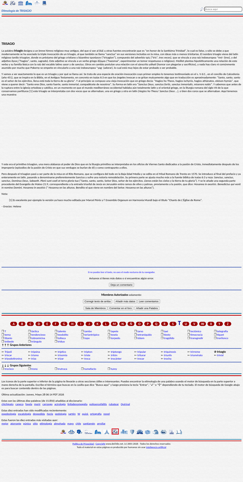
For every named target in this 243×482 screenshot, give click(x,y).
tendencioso (38, 334)
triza (33, 358)
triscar (8, 355)
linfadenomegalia (78, 404)
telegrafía (222, 331)
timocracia (196, 334)
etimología (46, 423)
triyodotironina (13, 358)
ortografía (95, 414)
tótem (140, 338)
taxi (166, 331)
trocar (140, 358)
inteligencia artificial (156, 447)
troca (87, 358)
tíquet (220, 334)
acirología (59, 404)
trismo (35, 355)
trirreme (195, 351)
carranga (48, 404)
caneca (19, 404)
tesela (114, 334)
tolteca (62, 338)
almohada (59, 423)
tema (8, 334)
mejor (5, 423)
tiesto (167, 334)
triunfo (168, 355)
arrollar (101, 423)
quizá (85, 414)
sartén (72, 414)
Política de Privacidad (83, 443)
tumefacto (90, 369)
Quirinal (125, 404)
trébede (9, 341)
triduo (61, 341)
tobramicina (38, 338)
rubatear (114, 404)
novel (106, 414)
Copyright (100, 443)
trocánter (116, 358)
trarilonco (222, 338)
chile (78, 423)
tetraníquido (144, 334)
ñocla (50, 414)
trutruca (62, 369)
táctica (35, 331)
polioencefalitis (98, 404)
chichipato (7, 404)
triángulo (36, 341)
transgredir (196, 338)
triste (87, 355)
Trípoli (8, 351)
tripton (88, 351)
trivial (220, 355)
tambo (88, 331)
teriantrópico (91, 334)
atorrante (15, 423)
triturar (141, 355)
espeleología (9, 414)
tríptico (62, 351)
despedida (39, 414)
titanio (8, 338)
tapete (114, 331)
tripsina (35, 351)
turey (114, 369)
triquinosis (170, 351)
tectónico (195, 331)
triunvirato (196, 355)
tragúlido (169, 338)
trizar (61, 358)
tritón (114, 355)
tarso (140, 331)
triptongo (116, 351)
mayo (70, 423)
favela (28, 404)
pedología (60, 414)
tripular (141, 351)
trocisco (9, 369)
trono (34, 369)
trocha (167, 358)
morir (37, 404)
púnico (27, 423)
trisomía (62, 355)
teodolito (63, 334)
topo (87, 338)
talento (62, 331)
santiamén (89, 423)
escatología (24, 414)
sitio (35, 423)
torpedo (115, 338)
